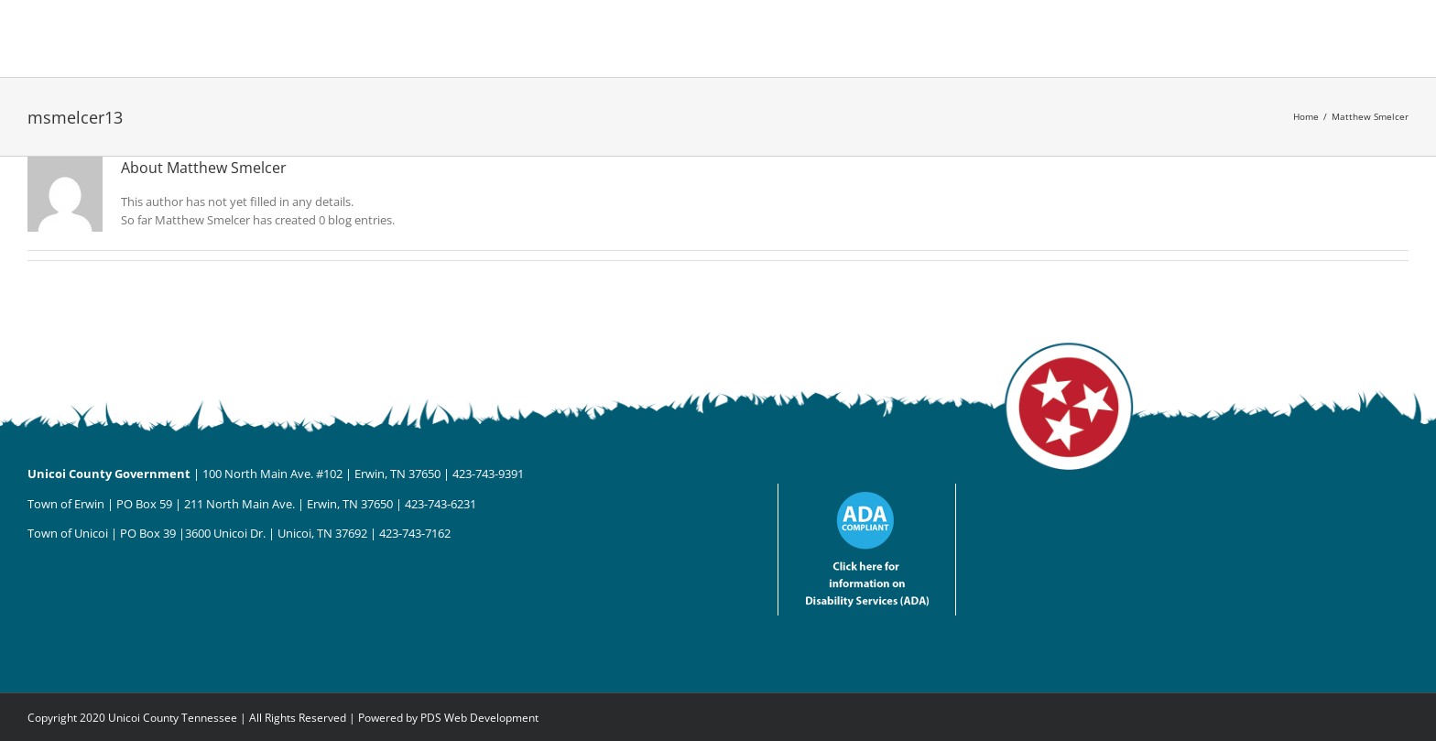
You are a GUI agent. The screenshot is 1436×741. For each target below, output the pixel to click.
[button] (995, 38)
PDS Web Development (479, 717)
